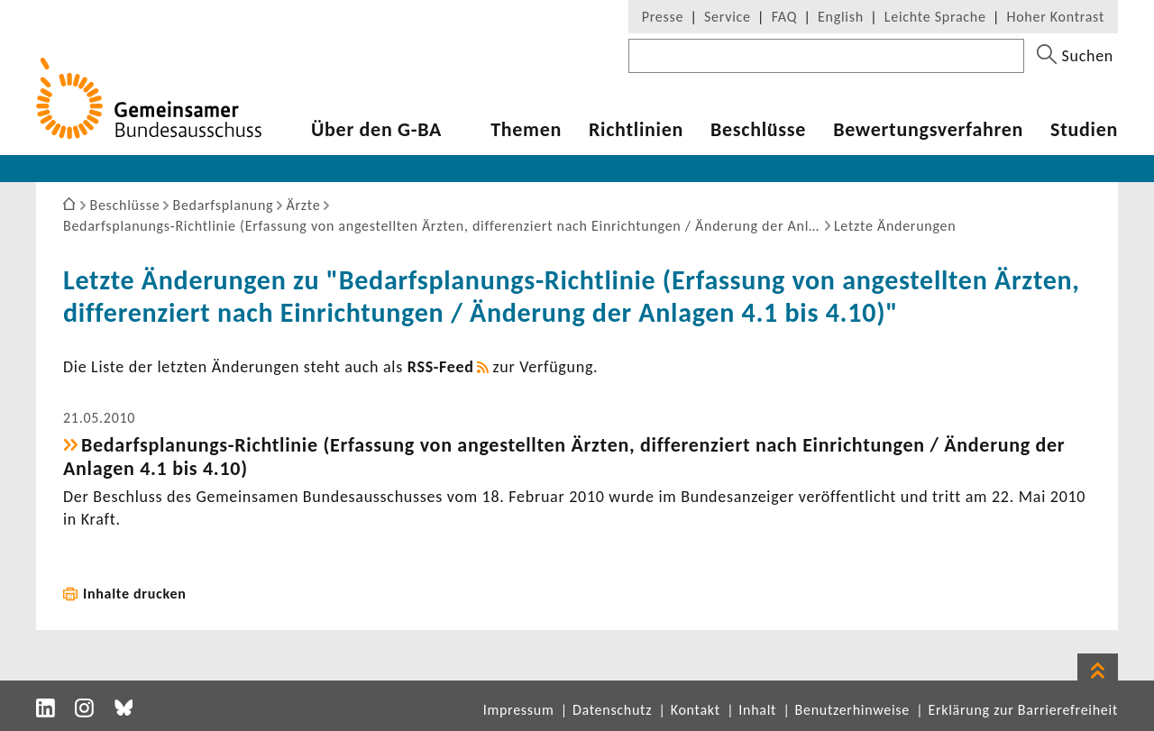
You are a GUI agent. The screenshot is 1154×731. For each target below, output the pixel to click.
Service (727, 16)
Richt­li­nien (636, 130)
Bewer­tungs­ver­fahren (928, 130)
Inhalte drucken (135, 593)
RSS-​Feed (441, 367)
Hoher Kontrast (1055, 16)
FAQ (784, 16)
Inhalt (757, 709)
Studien (1084, 130)
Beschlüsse (758, 130)
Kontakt (695, 709)
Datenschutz (612, 709)
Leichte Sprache (935, 16)
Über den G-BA (376, 130)
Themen (526, 130)
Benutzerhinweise (852, 709)
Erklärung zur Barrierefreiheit (1023, 709)
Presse (662, 16)
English (841, 16)
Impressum (518, 709)
